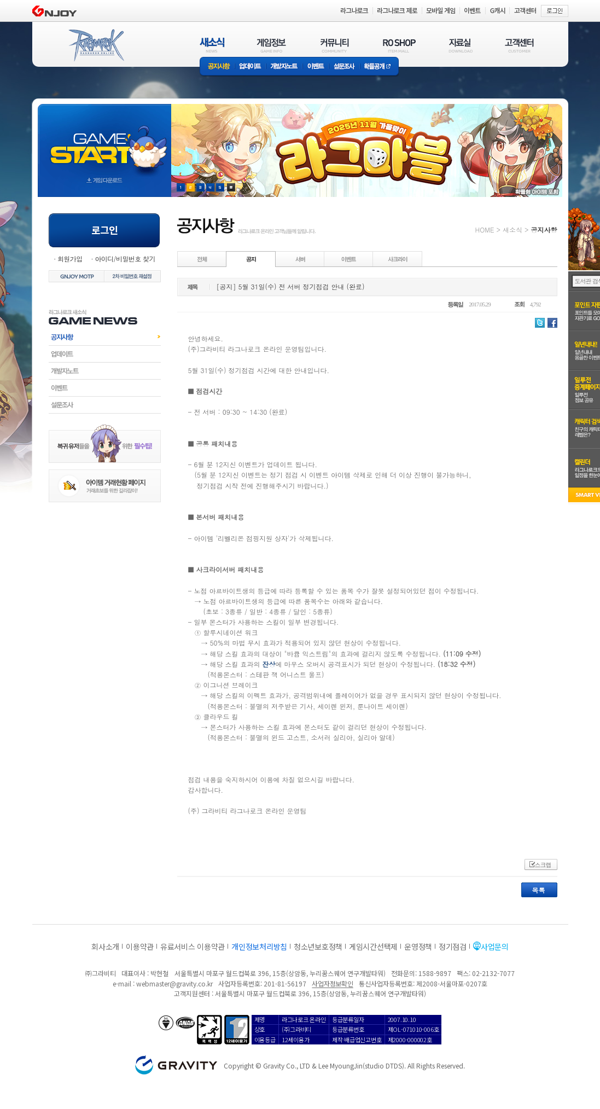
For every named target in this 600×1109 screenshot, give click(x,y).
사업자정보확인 (332, 983)
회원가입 (70, 258)
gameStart (104, 140)
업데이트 (250, 67)
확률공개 (379, 67)
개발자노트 (284, 67)
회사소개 (105, 946)
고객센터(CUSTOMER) (519, 45)
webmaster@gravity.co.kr (174, 983)
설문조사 (344, 67)
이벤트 (315, 67)
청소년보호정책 (318, 946)
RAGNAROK (95, 45)
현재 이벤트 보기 (231, 187)
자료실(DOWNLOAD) (460, 45)
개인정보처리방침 (259, 946)
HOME (484, 229)
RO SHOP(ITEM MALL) (399, 45)
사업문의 (495, 946)
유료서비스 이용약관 (192, 946)
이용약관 (140, 946)
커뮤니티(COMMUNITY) (334, 45)
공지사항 (217, 67)
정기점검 (453, 946)
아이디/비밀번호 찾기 (125, 258)
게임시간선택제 (373, 946)
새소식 (512, 229)
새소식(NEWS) (212, 45)
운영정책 (418, 946)
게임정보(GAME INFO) (271, 45)
